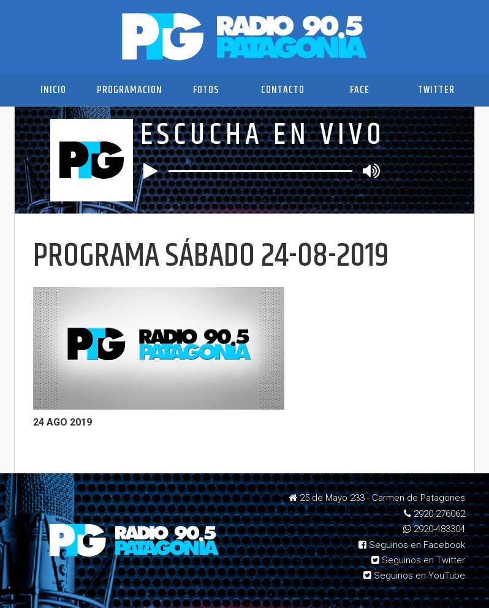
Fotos (206, 90)
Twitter (436, 90)
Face (360, 90)
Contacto (283, 90)
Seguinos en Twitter (418, 560)
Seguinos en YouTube (414, 575)
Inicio (53, 90)
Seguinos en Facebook (411, 544)
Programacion (129, 90)
